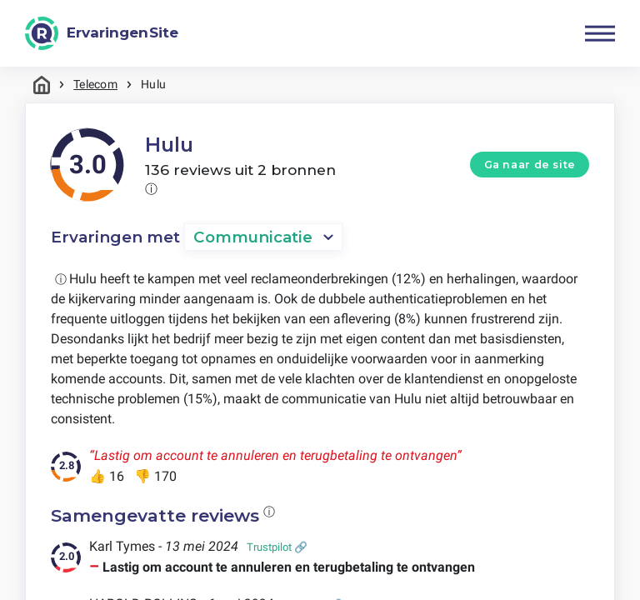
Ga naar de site (530, 164)
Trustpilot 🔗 (277, 548)
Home (41, 84)
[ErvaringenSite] (101, 33)
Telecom (95, 84)
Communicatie (253, 238)
